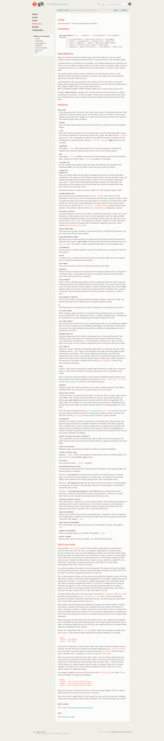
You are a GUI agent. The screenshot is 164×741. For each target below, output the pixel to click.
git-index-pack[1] (68, 382)
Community (37, 30)
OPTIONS (38, 45)
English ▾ (124, 10)
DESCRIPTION (40, 43)
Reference (37, 24)
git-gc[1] (98, 411)
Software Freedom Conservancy (121, 732)
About (35, 14)
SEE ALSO (39, 50)
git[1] (68, 717)
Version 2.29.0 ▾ (63, 10)
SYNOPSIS (39, 41)
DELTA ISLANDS (41, 48)
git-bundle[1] (91, 415)
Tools (34, 21)
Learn (35, 17)
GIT (36, 52)
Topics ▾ (116, 10)
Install (35, 27)
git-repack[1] (121, 411)
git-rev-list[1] (64, 457)
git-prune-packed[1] (85, 708)
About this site (41, 732)
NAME (37, 39)
